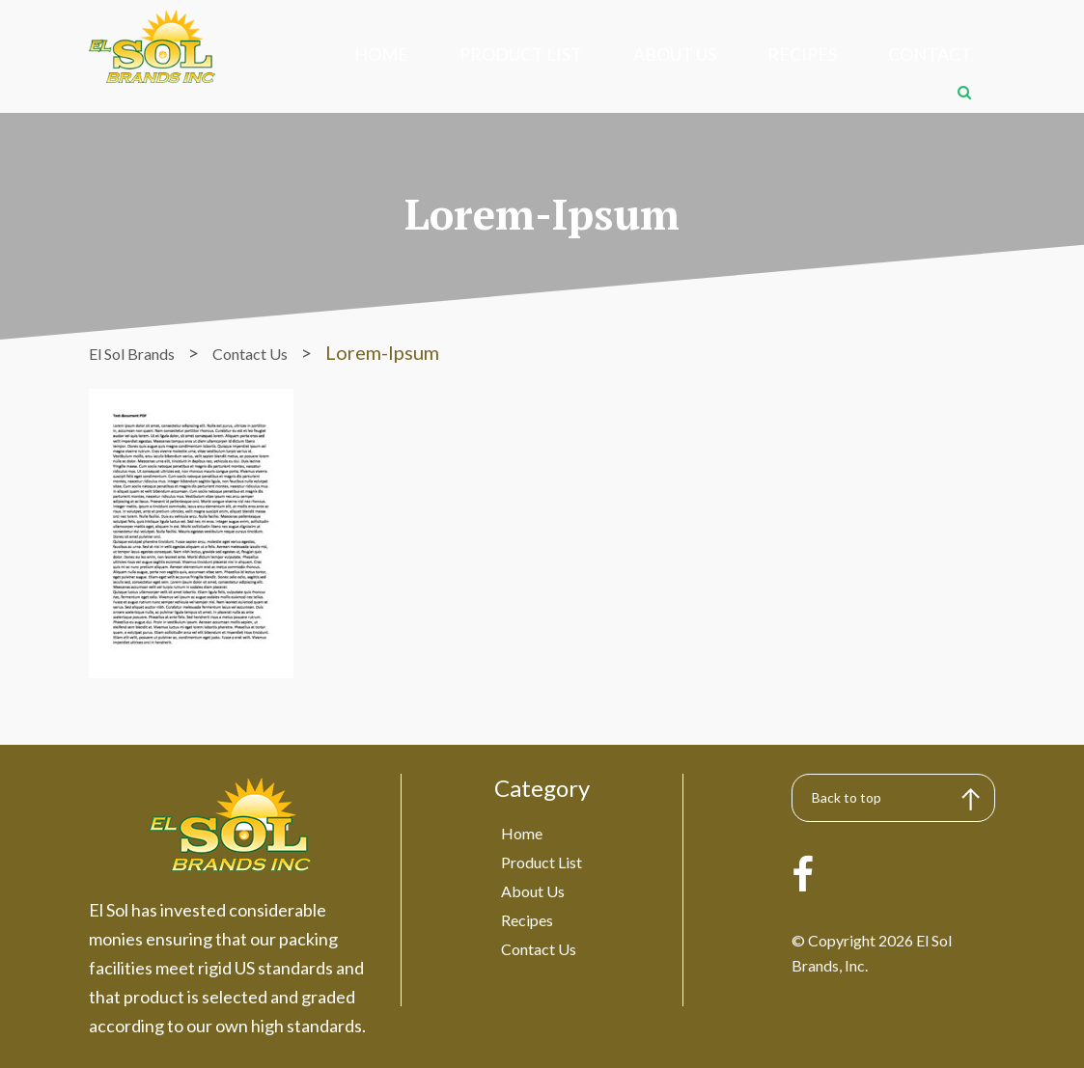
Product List (466, 53)
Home (356, 53)
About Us (591, 53)
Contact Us (537, 928)
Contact (789, 53)
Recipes (690, 53)
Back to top (851, 780)
